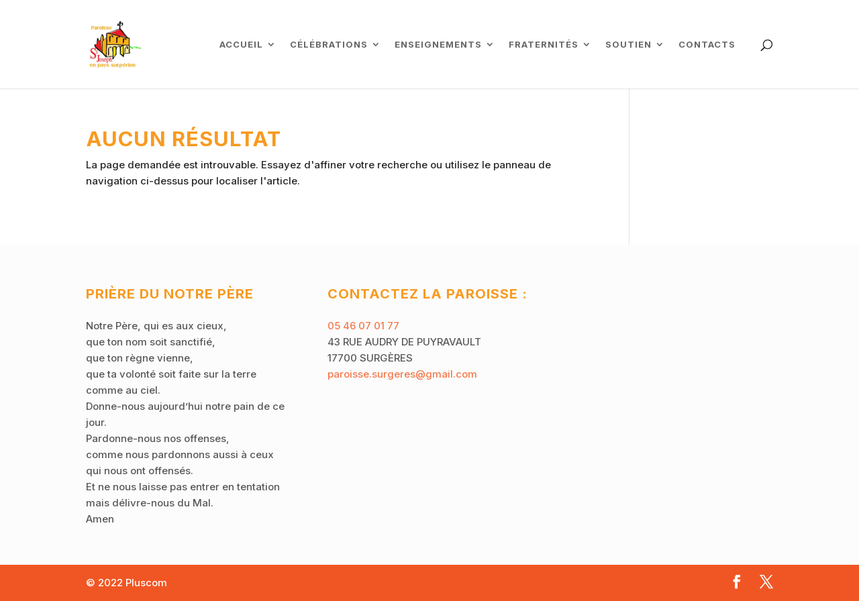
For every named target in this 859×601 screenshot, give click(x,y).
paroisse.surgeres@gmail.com (402, 374)
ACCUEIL (241, 45)
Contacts (707, 45)
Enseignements (438, 45)
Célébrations (329, 45)
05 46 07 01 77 (363, 325)
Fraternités (543, 45)
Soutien (628, 45)
